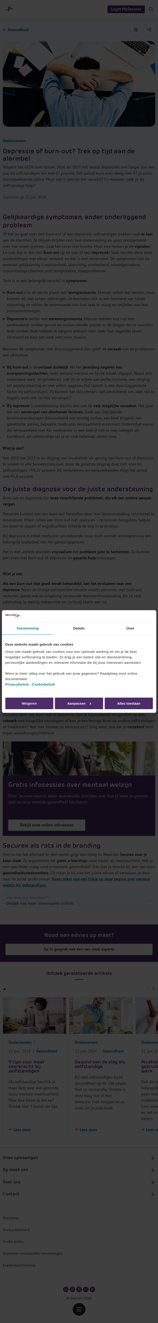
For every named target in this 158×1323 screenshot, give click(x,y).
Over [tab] (131, 628)
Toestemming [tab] (27, 628)
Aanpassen (79, 703)
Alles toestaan (128, 703)
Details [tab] (79, 628)
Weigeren (29, 703)
